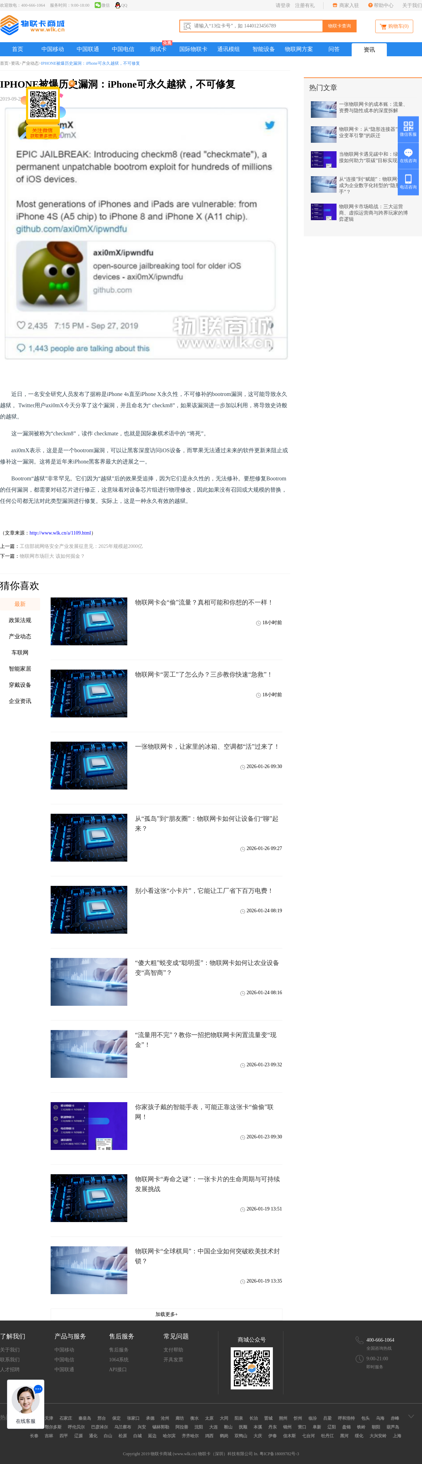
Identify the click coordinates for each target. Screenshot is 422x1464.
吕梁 (327, 1418)
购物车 (394, 26)
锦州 (287, 1427)
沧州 (165, 1418)
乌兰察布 (122, 1427)
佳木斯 (289, 1435)
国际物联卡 (193, 49)
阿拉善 (181, 1427)
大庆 (258, 1435)
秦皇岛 (84, 1418)
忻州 (298, 1418)
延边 (152, 1435)
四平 (63, 1435)
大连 (213, 1427)
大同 (224, 1418)
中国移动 (52, 49)
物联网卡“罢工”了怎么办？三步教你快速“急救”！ (204, 674)
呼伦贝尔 (76, 1427)
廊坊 (179, 1418)
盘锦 (346, 1427)
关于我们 (412, 5)
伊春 (272, 1435)
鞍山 (228, 1427)
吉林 (49, 1435)
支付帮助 (173, 1350)
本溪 (258, 1427)
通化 (93, 1435)
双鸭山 (241, 1435)
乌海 (380, 1418)
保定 (116, 1418)
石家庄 (65, 1418)
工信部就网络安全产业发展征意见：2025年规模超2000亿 (81, 546)
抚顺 (243, 1427)
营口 (302, 1427)
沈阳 (198, 1427)
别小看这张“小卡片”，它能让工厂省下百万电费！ (204, 890)
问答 (334, 49)
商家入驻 (348, 5)
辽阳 (331, 1427)
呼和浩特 (346, 1418)
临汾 (312, 1418)
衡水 (194, 1418)
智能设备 (263, 49)
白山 (108, 1435)
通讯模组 (228, 49)
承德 (150, 1418)
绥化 (359, 1435)
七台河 (308, 1435)
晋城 (268, 1418)
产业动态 (30, 63)
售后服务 (119, 1350)
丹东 (272, 1427)
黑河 (344, 1435)
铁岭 (361, 1427)
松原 (123, 1435)
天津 (49, 1418)
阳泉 (239, 1418)
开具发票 (173, 1359)
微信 (102, 5)
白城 (137, 1435)
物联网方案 (299, 49)
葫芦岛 (392, 1427)
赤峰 (395, 1418)
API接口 (118, 1369)
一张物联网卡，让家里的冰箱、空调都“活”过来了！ (207, 746)
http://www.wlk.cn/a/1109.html (60, 533)
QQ (120, 5)
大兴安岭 (378, 1435)
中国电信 (123, 49)
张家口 (133, 1418)
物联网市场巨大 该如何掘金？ (52, 556)
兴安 (142, 1427)
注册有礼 (305, 5)
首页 (17, 49)
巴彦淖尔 (99, 1427)
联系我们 (10, 1359)
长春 (34, 1435)
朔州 (283, 1418)
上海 (397, 1435)
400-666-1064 (380, 1340)
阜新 (317, 1427)
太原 (209, 1418)
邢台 (101, 1418)
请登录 (283, 5)
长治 (253, 1418)
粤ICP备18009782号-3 (279, 1453)
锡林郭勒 (160, 1427)
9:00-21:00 (377, 1358)
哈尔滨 (169, 1435)
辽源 (78, 1435)
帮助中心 (384, 5)
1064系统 (119, 1359)
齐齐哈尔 (190, 1435)
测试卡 (158, 49)
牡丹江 (327, 1435)
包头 (365, 1418)
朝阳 (376, 1427)
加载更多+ (166, 1314)
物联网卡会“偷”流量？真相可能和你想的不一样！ (204, 602)
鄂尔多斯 (53, 1427)
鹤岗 (224, 1435)
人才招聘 (10, 1369)
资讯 (369, 50)
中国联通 (88, 49)
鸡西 (209, 1435)
